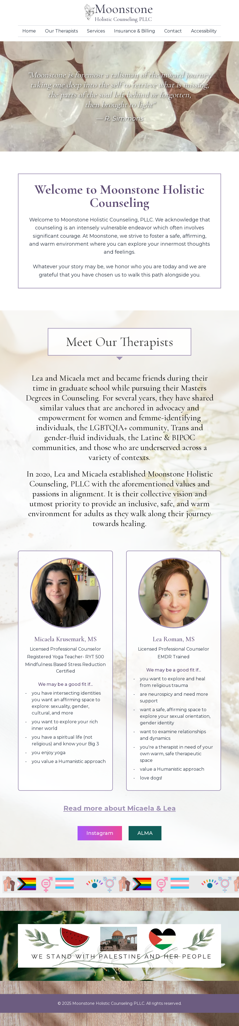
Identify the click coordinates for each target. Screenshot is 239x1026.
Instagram (99, 833)
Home (29, 31)
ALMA (145, 833)
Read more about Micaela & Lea (119, 808)
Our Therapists (61, 31)
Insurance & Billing (134, 31)
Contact (173, 31)
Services (96, 31)
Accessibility (204, 31)
